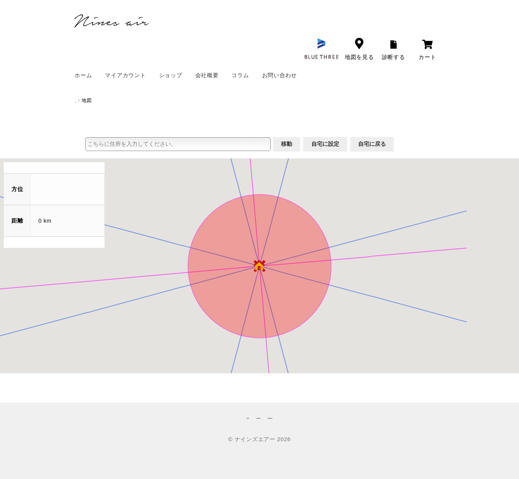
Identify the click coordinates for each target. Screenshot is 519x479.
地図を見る (359, 49)
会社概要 (207, 75)
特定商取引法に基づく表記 (314, 416)
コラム (240, 75)
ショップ (170, 75)
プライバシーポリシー (242, 416)
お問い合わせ (279, 75)
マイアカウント (125, 75)
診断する (393, 50)
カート (427, 50)
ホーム (83, 75)
